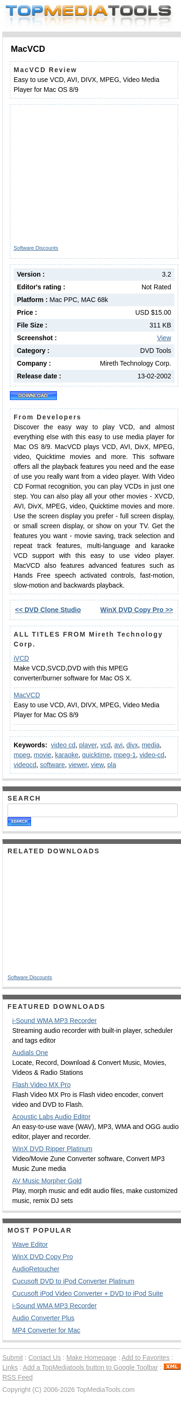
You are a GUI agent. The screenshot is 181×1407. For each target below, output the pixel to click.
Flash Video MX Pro (41, 1084)
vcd (105, 745)
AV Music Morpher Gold (47, 1181)
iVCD (21, 658)
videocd (25, 765)
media (150, 745)
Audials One (30, 1052)
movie (42, 755)
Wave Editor (30, 1244)
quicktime (96, 755)
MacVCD (27, 695)
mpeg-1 (124, 755)
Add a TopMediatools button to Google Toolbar (90, 1367)
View (164, 338)
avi (118, 745)
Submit (12, 1357)
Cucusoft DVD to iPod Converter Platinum (73, 1281)
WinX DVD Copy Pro (42, 1256)
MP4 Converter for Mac (46, 1330)
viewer (78, 765)
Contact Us (44, 1357)
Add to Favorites (146, 1357)
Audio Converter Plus (43, 1318)
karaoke (67, 755)
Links (10, 1367)
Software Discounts (36, 248)
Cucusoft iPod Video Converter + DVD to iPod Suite (87, 1293)
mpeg (22, 755)
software (52, 765)
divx (132, 745)
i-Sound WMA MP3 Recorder (54, 1020)
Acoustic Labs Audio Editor (51, 1117)
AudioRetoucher (35, 1269)
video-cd (152, 755)
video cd (63, 745)
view (97, 765)
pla (111, 765)
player (87, 745)
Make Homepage (91, 1357)
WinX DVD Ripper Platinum (52, 1149)
